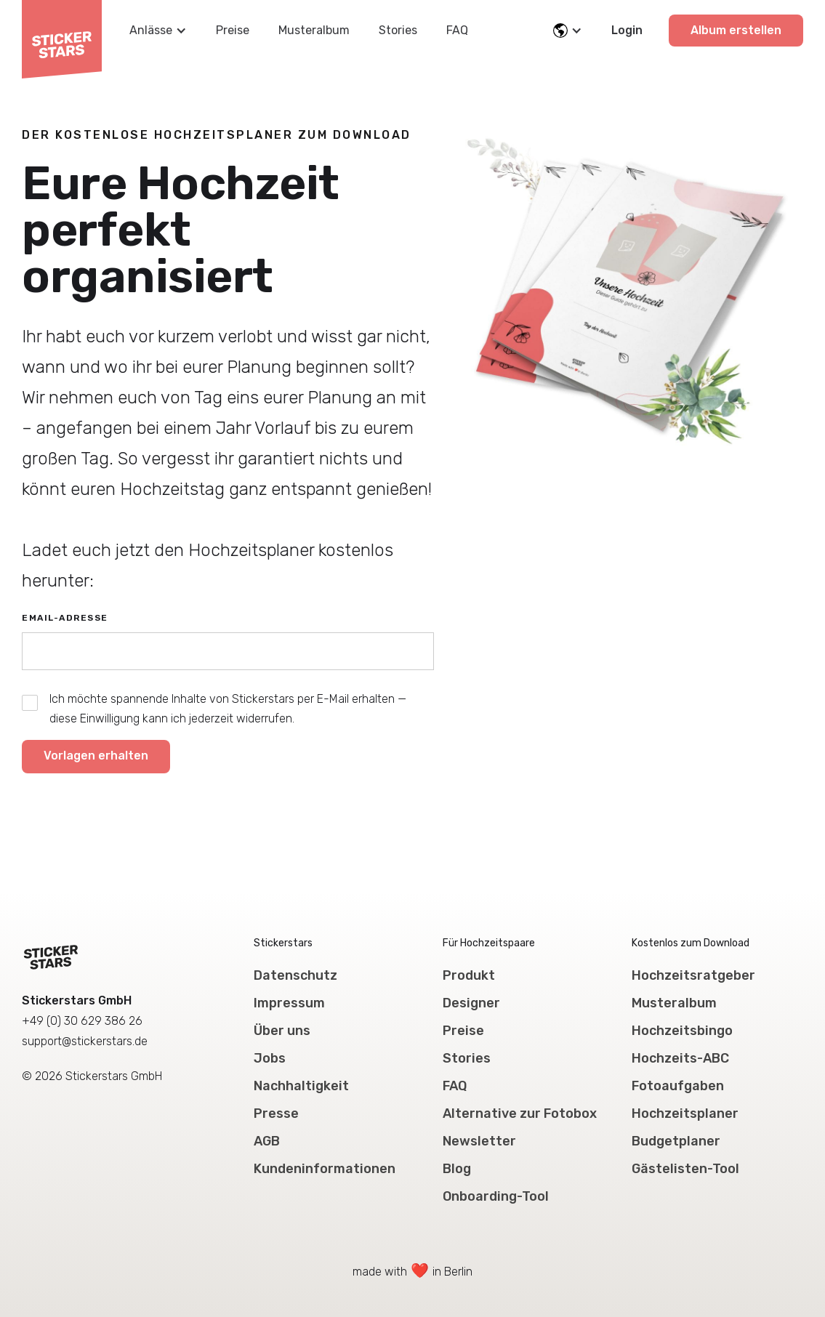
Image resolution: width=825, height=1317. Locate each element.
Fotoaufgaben (678, 1086)
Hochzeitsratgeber (693, 975)
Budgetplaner (676, 1141)
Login (627, 30)
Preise (232, 30)
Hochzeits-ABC (680, 1058)
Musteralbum (314, 30)
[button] (158, 30)
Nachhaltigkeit (301, 1086)
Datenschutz (295, 975)
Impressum (289, 1003)
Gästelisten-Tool (685, 1169)
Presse (276, 1113)
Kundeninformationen (324, 1169)
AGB (267, 1141)
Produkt (469, 975)
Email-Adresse (65, 618)
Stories (398, 30)
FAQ (457, 30)
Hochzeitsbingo (682, 1031)
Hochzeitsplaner (685, 1113)
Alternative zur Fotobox (520, 1113)
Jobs (270, 1058)
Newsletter (479, 1141)
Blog (457, 1169)
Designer (471, 1003)
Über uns (282, 1031)
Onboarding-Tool (496, 1196)
